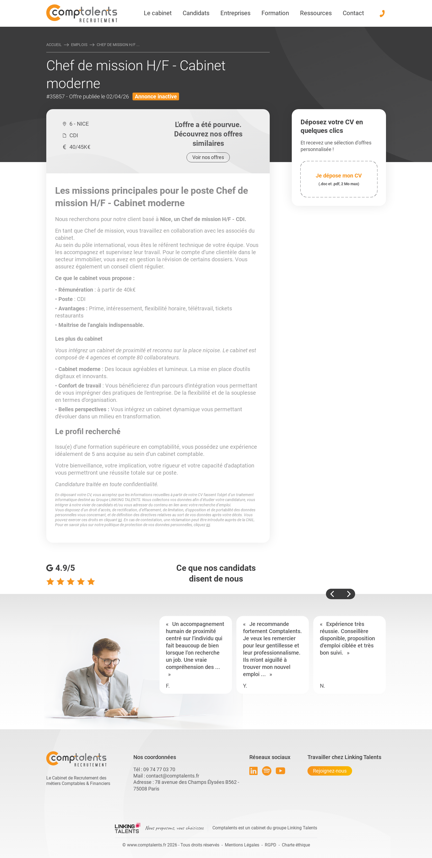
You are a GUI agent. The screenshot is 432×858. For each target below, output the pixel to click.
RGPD (270, 845)
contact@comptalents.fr (172, 776)
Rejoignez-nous (330, 771)
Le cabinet (158, 13)
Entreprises (235, 13)
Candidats (196, 13)
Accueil (54, 44)
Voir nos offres (208, 157)
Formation (275, 13)
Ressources (316, 13)
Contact (353, 13)
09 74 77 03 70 (159, 769)
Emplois (79, 44)
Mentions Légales (242, 845)
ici (120, 520)
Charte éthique (296, 845)
